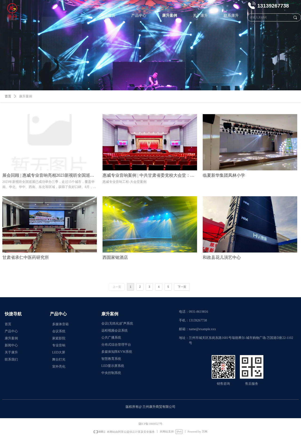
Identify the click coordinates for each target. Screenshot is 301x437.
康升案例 (25, 96)
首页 (8, 96)
